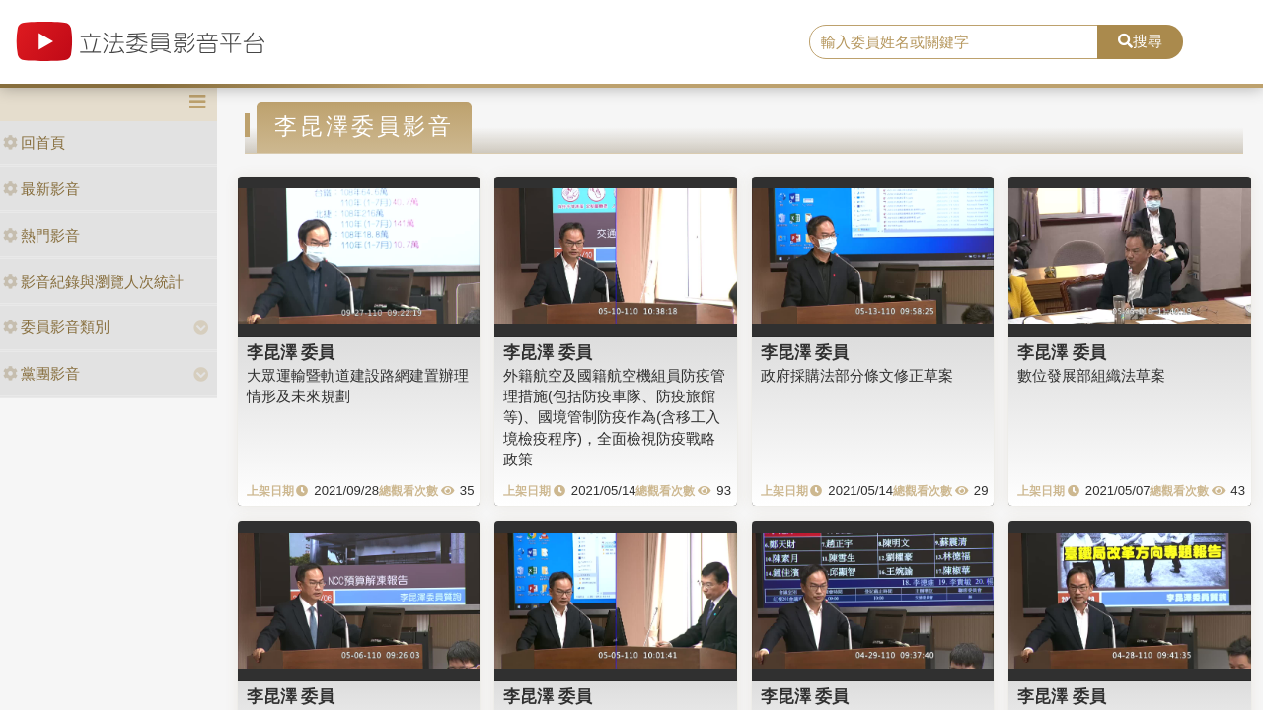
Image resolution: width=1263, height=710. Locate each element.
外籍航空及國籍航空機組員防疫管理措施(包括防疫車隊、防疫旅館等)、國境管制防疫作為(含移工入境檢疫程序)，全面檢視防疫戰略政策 (614, 417)
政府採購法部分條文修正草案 (857, 375)
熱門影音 (41, 235)
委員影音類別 (56, 327)
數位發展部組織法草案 (1091, 375)
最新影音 (41, 188)
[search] (953, 42)
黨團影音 (41, 373)
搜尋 (1140, 41)
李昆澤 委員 (291, 352)
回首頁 (34, 142)
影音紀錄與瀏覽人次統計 (93, 281)
